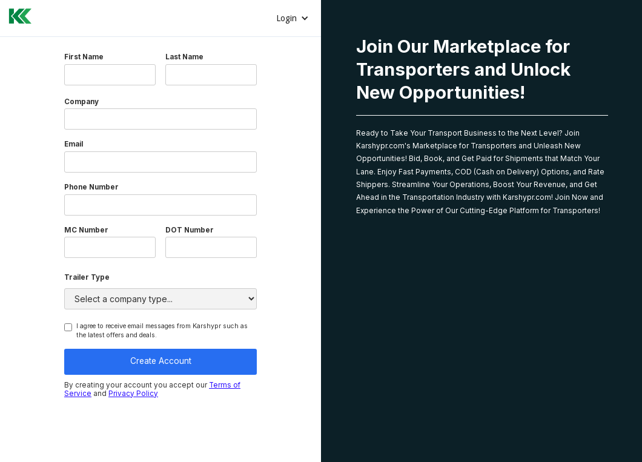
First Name (84, 57)
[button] (292, 18)
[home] (16, 14)
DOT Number (189, 230)
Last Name (184, 57)
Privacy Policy (133, 393)
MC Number (86, 230)
